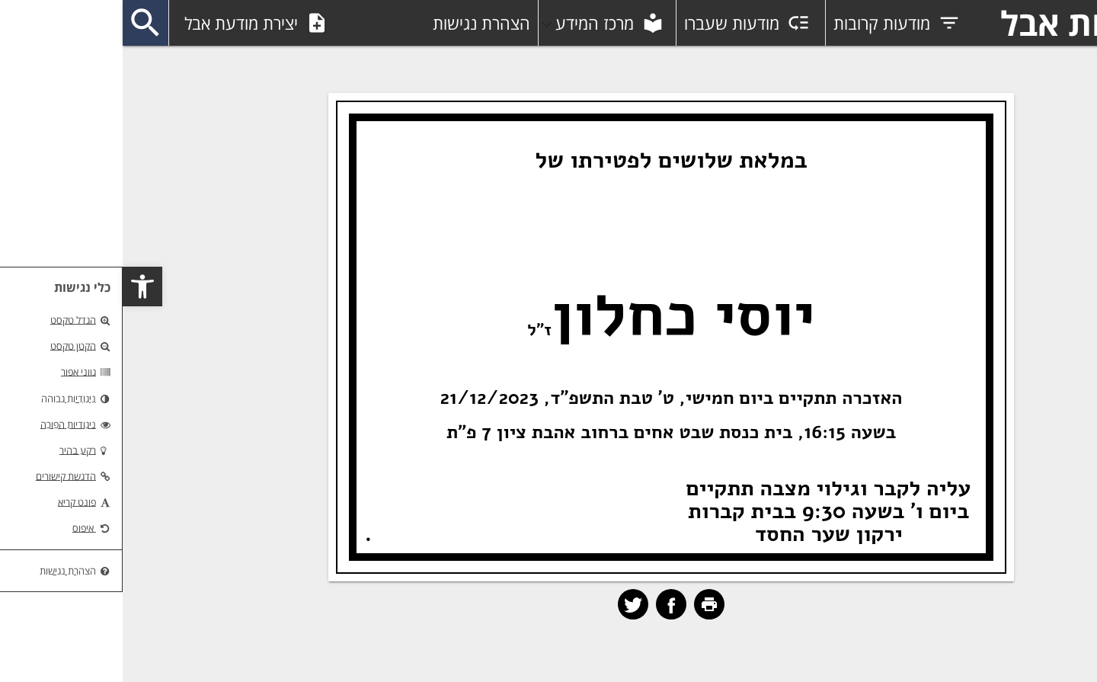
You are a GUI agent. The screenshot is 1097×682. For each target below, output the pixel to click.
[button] (20, 286)
